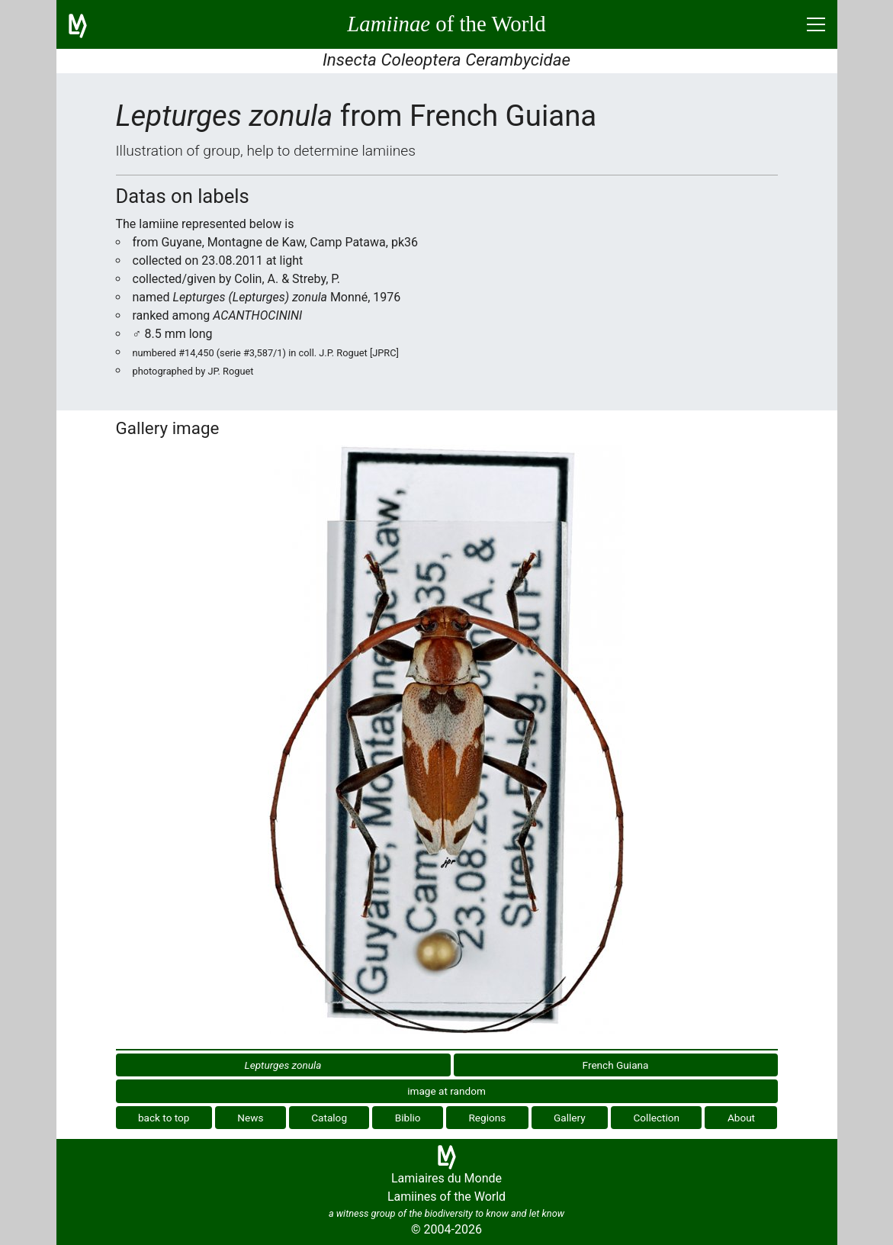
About (741, 1117)
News (250, 1117)
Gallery (570, 1117)
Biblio (408, 1117)
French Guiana (616, 1065)
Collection (657, 1117)
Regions (487, 1117)
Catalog (329, 1117)
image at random (446, 1091)
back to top (164, 1117)
